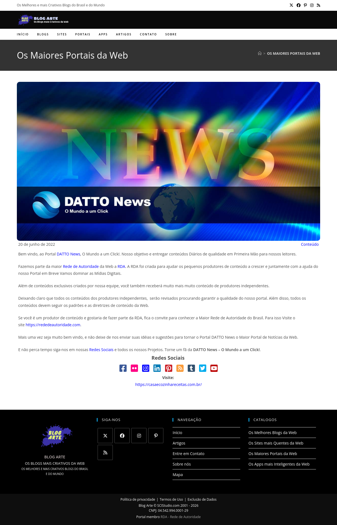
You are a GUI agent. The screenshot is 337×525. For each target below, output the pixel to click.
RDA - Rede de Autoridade (181, 516)
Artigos (179, 443)
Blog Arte (146, 505)
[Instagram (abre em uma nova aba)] (312, 5)
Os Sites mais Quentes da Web (276, 443)
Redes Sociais (101, 349)
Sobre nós (182, 464)
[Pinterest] (155, 435)
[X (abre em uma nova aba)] (291, 5)
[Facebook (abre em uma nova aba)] (298, 5)
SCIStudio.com (168, 505)
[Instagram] (139, 435)
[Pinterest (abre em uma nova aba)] (305, 5)
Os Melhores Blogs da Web (273, 432)
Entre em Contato (188, 453)
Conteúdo (310, 244)
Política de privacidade (138, 499)
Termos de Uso (171, 499)
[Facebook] (122, 435)
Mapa (178, 474)
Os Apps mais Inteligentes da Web (279, 464)
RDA (121, 266)
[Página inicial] (260, 53)
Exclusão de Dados (202, 499)
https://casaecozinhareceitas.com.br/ (168, 384)
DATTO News (68, 254)
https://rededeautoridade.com (53, 324)
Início (177, 432)
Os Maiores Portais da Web (293, 53)
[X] (105, 435)
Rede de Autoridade (81, 266)
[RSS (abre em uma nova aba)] (317, 5)
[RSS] (105, 452)
